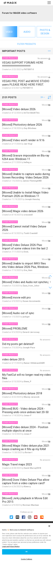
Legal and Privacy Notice (11, 546)
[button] (43, 97)
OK (26, 552)
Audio (27, 31)
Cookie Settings (26, 559)
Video (9, 31)
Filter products (26, 44)
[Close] (49, 526)
